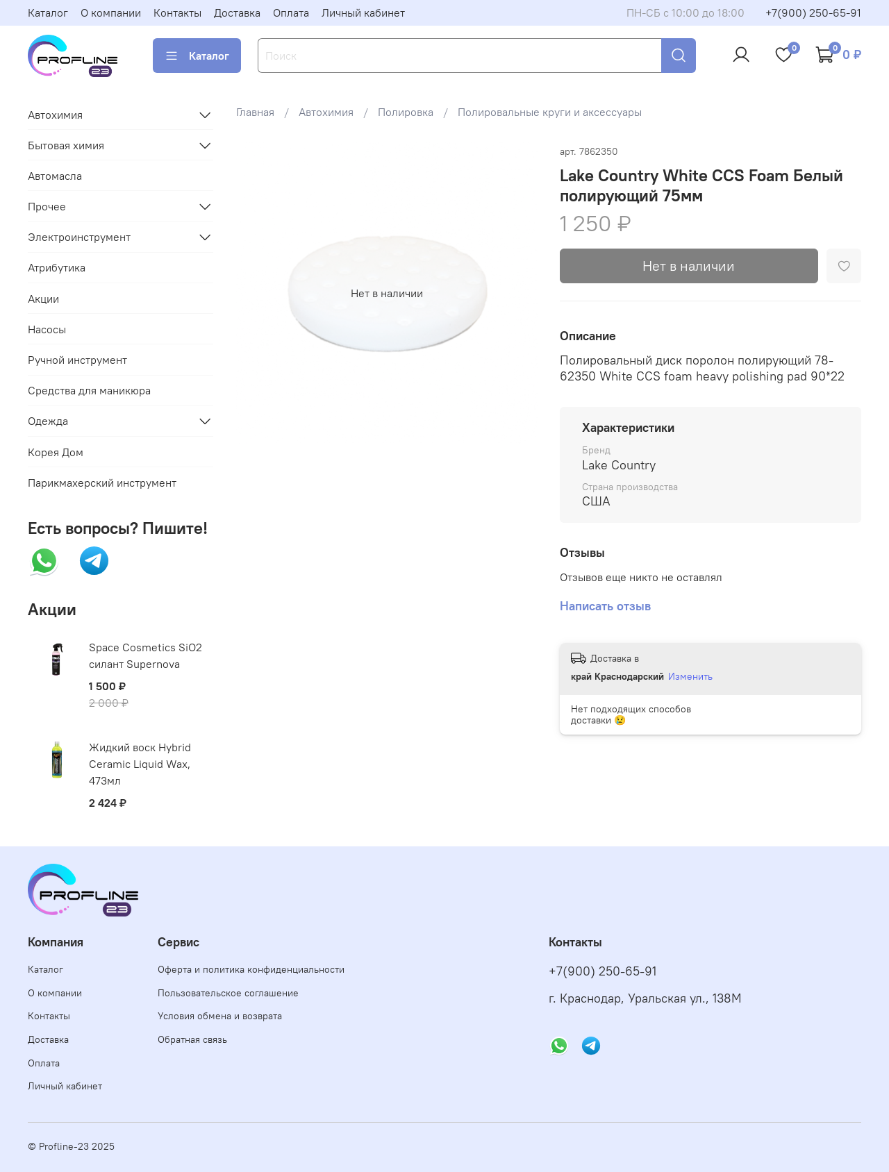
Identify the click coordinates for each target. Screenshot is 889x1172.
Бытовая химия (66, 145)
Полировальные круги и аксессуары (550, 112)
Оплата (291, 12)
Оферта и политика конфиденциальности (251, 969)
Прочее (47, 206)
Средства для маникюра (89, 390)
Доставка (237, 12)
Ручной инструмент (77, 360)
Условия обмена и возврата (220, 1016)
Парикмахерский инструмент (102, 482)
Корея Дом (55, 452)
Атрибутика (56, 267)
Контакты (177, 12)
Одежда (48, 421)
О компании (111, 12)
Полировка (405, 112)
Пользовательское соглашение (228, 993)
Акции (43, 298)
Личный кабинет (363, 12)
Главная (255, 112)
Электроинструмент (79, 237)
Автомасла (55, 176)
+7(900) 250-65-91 (813, 12)
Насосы (47, 329)
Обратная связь (192, 1039)
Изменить (690, 676)
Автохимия (326, 112)
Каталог (48, 12)
